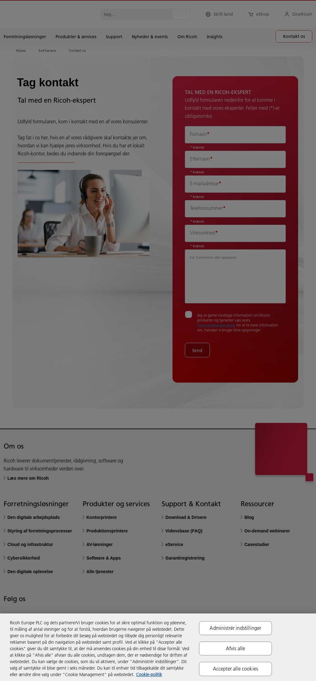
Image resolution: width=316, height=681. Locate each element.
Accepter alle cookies (235, 669)
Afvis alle (235, 648)
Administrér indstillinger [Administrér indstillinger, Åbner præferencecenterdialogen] (235, 628)
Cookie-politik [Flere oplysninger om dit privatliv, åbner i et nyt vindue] (149, 674)
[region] (158, 647)
